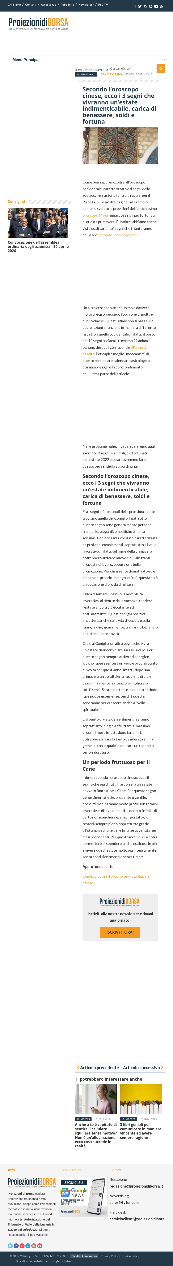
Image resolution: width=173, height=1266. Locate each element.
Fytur (67, 1261)
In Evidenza (83, 1119)
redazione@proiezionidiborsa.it (136, 1186)
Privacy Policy (110, 1256)
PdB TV (103, 4)
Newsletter (86, 4)
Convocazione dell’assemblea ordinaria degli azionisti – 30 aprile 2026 (38, 246)
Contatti (31, 4)
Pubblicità (67, 4)
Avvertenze (48, 4)
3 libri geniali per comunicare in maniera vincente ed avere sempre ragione (140, 1131)
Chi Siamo (14, 4)
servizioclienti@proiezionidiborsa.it (140, 1219)
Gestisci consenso (84, 1256)
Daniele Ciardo (111, 74)
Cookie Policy (130, 1256)
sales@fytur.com (124, 1202)
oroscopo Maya (95, 215)
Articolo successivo (141, 1067)
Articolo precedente (99, 1067)
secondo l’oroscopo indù (118, 235)
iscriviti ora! (120, 932)
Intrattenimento (86, 74)
